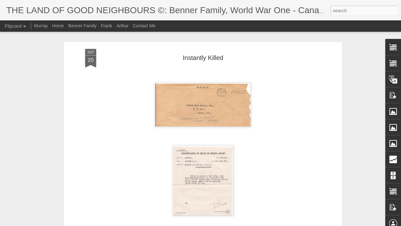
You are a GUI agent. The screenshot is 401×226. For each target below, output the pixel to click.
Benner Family (82, 25)
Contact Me (144, 25)
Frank (106, 25)
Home (58, 25)
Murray (41, 25)
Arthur (123, 25)
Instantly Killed (203, 57)
